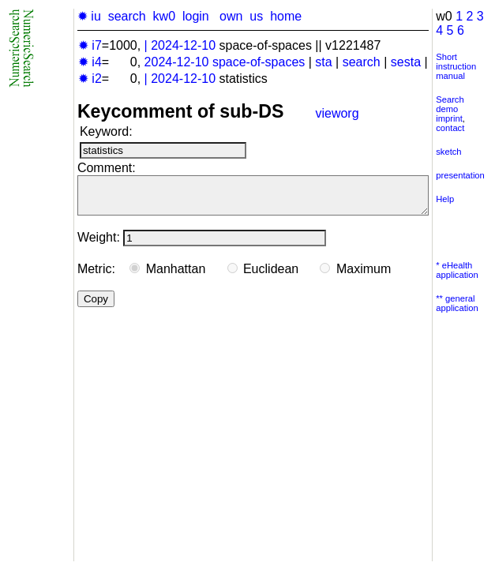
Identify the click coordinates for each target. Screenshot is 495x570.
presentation (460, 175)
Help (445, 199)
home (286, 16)
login (195, 16)
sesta (406, 62)
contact (450, 128)
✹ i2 (90, 78)
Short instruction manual (456, 66)
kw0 (164, 16)
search (127, 16)
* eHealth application (457, 270)
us (256, 16)
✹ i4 (90, 62)
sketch (448, 151)
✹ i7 (90, 45)
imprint (449, 118)
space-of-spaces (258, 62)
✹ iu (89, 16)
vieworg (336, 113)
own (230, 16)
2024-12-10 (183, 45)
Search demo (449, 104)
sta (323, 62)
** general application (457, 303)
